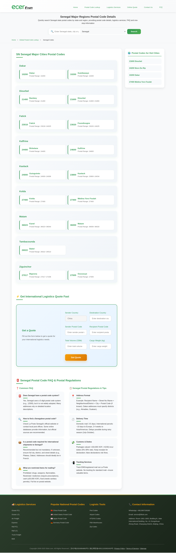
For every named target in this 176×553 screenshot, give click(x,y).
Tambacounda (27, 241)
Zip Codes (93, 527)
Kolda (22, 191)
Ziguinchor (25, 266)
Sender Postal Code (73, 327)
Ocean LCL (16, 515)
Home (73, 7)
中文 (161, 7)
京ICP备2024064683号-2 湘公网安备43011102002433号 (92, 549)
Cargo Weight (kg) (97, 341)
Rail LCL (15, 531)
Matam (23, 216)
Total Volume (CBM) (73, 341)
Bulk (13, 539)
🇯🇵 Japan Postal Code (59, 519)
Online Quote (131, 7)
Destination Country (98, 313)
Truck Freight (17, 535)
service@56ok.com (141, 515)
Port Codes (94, 511)
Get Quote (76, 358)
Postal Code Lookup (90, 7)
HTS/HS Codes (95, 519)
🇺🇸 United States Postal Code (62, 515)
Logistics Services (112, 7)
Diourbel (24, 91)
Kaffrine (23, 141)
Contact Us (147, 7)
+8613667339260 (144, 511)
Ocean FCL (16, 511)
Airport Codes (95, 515)
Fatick (22, 116)
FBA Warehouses (96, 523)
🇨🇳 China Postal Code (59, 511)
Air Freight (15, 519)
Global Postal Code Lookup (28, 40)
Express (15, 523)
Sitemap (143, 549)
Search (134, 31)
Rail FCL (15, 527)
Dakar (22, 65)
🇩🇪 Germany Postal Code (60, 523)
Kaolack (23, 166)
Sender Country (71, 313)
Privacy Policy (119, 549)
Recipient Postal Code (99, 327)
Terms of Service (132, 549)
